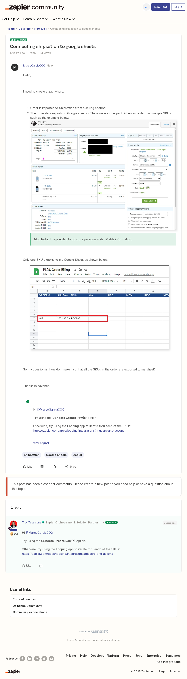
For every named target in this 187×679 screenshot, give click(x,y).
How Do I (40, 28)
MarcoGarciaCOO (34, 65)
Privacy (175, 671)
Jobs (138, 655)
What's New (64, 19)
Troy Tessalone (31, 522)
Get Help (11, 19)
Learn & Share (36, 19)
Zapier (77, 455)
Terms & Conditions (78, 640)
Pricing (71, 655)
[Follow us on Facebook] (22, 658)
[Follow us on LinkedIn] (29, 658)
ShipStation (31, 455)
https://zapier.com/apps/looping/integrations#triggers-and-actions (78, 430)
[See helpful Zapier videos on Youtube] (51, 658)
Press (127, 655)
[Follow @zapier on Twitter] (44, 658)
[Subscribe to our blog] (37, 658)
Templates (173, 655)
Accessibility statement (106, 640)
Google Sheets (56, 455)
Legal (162, 671)
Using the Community (27, 606)
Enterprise (153, 655)
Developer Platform (105, 655)
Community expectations (30, 612)
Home (11, 28)
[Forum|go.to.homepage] (35, 7)
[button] (160, 7)
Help (83, 655)
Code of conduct (24, 599)
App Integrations (169, 662)
